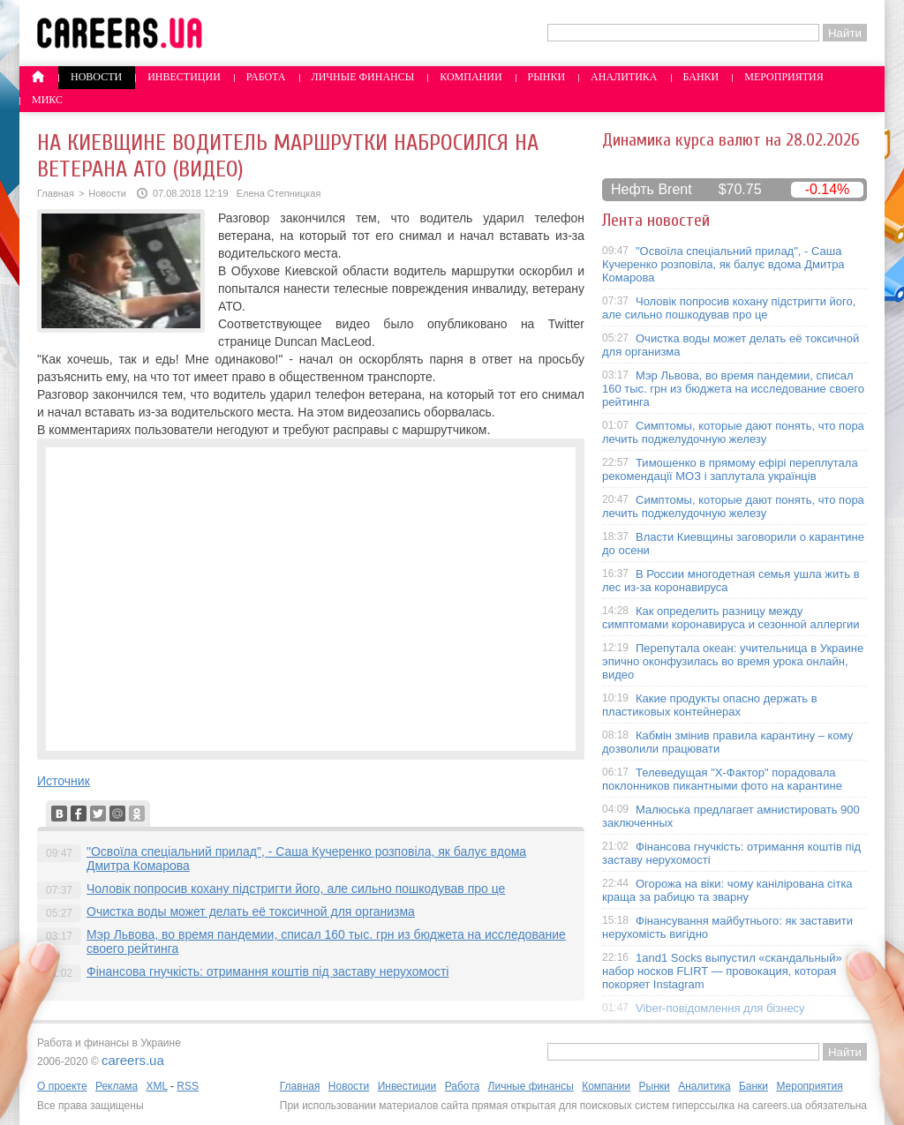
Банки (701, 77)
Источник (63, 781)
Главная (55, 193)
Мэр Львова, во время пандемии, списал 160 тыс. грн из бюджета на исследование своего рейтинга (733, 389)
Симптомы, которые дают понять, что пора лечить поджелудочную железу (733, 432)
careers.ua (133, 1060)
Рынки (546, 77)
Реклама (116, 1086)
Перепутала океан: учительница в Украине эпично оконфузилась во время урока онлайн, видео (732, 661)
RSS (188, 1086)
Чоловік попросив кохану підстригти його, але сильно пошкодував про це (296, 888)
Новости (96, 77)
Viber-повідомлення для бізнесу (720, 1008)
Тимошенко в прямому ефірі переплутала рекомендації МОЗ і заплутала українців (730, 469)
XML (156, 1086)
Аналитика (624, 77)
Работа (266, 77)
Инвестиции (184, 77)
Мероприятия (784, 77)
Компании (470, 77)
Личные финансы (363, 77)
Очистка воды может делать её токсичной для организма (251, 911)
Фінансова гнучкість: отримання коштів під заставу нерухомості (267, 971)
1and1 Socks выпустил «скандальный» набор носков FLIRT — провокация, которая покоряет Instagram (722, 971)
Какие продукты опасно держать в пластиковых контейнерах (709, 705)
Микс (47, 100)
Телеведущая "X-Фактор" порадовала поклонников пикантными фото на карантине (722, 779)
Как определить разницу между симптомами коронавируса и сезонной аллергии (731, 617)
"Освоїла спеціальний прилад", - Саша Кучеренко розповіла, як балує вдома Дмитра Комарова (723, 264)
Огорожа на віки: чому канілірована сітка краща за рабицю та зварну (727, 890)
